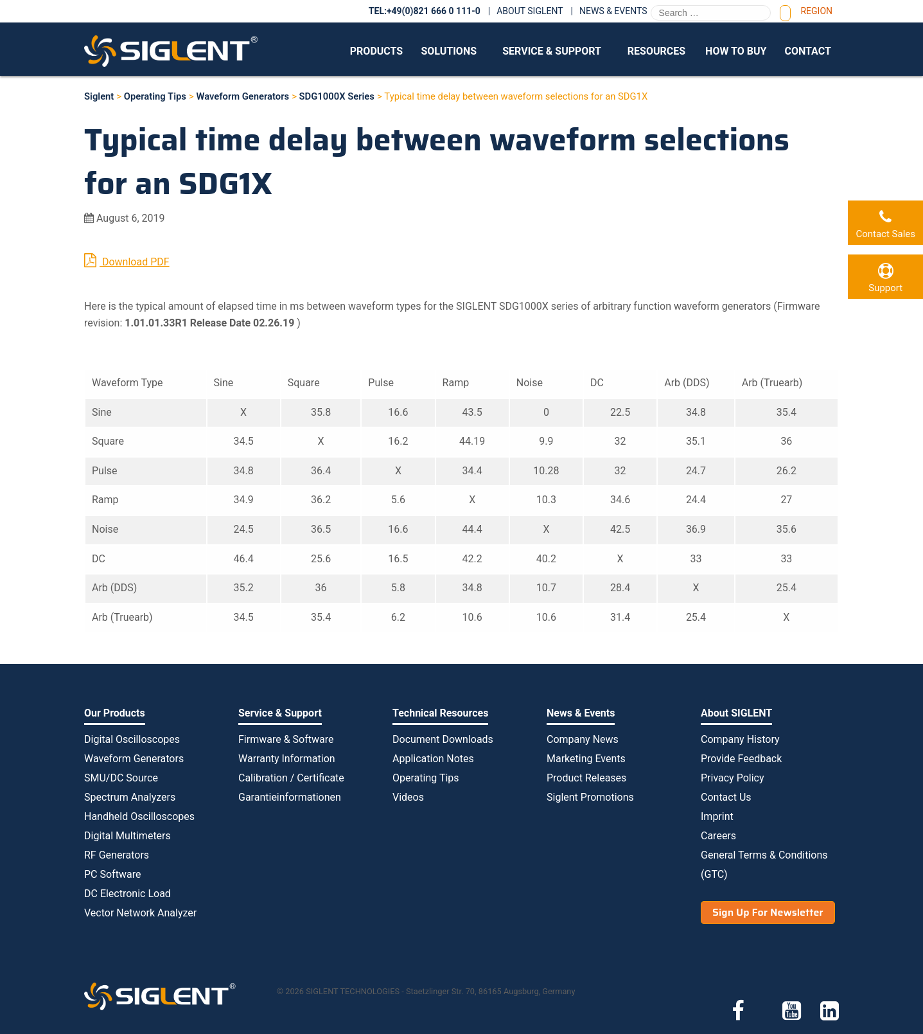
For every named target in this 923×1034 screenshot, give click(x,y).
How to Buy (735, 51)
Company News (583, 739)
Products (376, 51)
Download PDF (127, 260)
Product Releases (586, 778)
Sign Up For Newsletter (767, 912)
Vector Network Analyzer (140, 913)
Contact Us (726, 797)
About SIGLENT (530, 11)
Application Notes (433, 759)
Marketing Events (586, 759)
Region (816, 11)
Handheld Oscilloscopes (139, 816)
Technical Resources (440, 713)
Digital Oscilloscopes (132, 739)
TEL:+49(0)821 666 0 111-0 (424, 11)
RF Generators (116, 855)
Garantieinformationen (289, 797)
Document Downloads (442, 739)
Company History (740, 739)
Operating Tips (425, 778)
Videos (408, 797)
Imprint (717, 816)
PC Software (112, 874)
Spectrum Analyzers (129, 797)
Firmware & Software (285, 739)
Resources (656, 51)
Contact (807, 51)
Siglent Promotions (590, 797)
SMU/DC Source (121, 778)
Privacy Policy (732, 778)
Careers (718, 836)
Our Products (114, 713)
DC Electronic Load (127, 893)
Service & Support (551, 51)
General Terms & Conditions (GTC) (764, 864)
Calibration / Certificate (291, 778)
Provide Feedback (741, 759)
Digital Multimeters (127, 836)
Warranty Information (286, 759)
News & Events (613, 11)
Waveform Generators (134, 759)
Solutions (449, 51)
